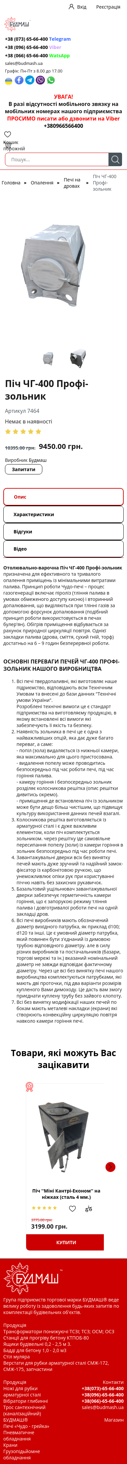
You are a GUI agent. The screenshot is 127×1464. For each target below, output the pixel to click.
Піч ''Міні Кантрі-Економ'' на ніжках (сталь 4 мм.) (63, 1194)
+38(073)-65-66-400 (103, 1388)
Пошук (115, 159)
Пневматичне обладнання (18, 1435)
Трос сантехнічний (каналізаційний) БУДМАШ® (24, 1413)
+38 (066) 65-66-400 (37, 55)
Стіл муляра (16, 1356)
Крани (10, 1445)
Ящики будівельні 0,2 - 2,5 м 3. (37, 1344)
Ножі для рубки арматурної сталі (22, 1391)
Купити (63, 1242)
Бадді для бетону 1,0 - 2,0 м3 (34, 1350)
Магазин (114, 1420)
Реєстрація (108, 7)
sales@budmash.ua (24, 63)
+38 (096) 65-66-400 (33, 47)
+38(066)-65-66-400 (103, 1401)
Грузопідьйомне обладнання (21, 1454)
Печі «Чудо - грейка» (26, 1426)
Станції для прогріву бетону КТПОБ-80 (46, 1338)
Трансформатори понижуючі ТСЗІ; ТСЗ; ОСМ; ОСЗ (58, 1331)
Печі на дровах (72, 182)
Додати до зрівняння (93, 1208)
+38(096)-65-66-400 (103, 1394)
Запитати (23, 469)
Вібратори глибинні (25, 1401)
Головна (11, 182)
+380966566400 (63, 125)
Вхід (81, 7)
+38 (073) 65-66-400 (38, 39)
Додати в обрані (74, 1208)
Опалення (42, 182)
